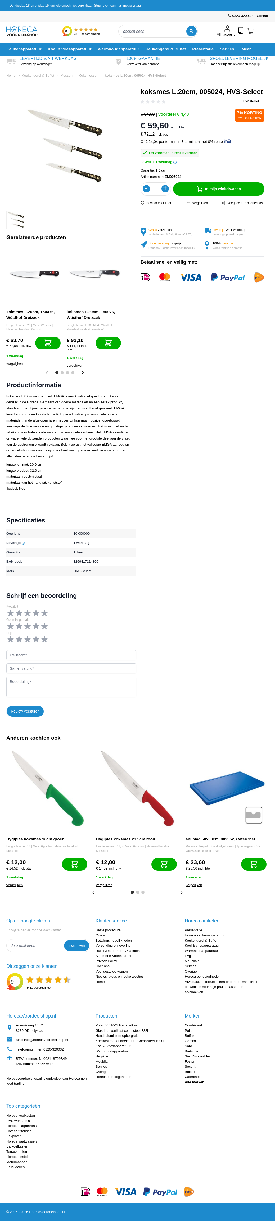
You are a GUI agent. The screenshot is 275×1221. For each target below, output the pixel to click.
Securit (190, 1067)
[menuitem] (24, 49)
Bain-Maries (15, 1167)
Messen (67, 75)
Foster (190, 1061)
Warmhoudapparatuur (201, 951)
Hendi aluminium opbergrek (117, 1036)
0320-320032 (53, 1049)
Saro (188, 1046)
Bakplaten (14, 1136)
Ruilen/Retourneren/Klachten (118, 951)
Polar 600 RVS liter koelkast (117, 1025)
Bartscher (192, 1051)
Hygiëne (191, 956)
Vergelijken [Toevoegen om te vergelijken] (196, 203)
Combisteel (193, 1025)
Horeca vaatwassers (22, 1141)
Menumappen (17, 1162)
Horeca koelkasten (20, 1115)
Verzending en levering (113, 945)
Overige (191, 971)
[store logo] (26, 31)
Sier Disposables (198, 1056)
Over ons (103, 966)
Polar (189, 1031)
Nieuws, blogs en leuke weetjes (119, 976)
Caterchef (192, 1077)
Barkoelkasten (17, 1146)
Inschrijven (76, 945)
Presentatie (193, 930)
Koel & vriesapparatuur (202, 945)
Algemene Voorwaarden (114, 956)
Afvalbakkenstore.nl (200, 982)
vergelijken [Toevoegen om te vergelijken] (14, 364)
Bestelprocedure (108, 930)
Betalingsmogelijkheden (114, 940)
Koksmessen (88, 75)
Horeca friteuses (18, 1131)
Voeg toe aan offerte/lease (242, 203)
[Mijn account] (226, 31)
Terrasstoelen (16, 1152)
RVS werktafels (18, 1121)
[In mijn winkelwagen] (48, 343)
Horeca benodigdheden (202, 976)
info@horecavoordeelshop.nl (46, 1040)
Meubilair (192, 961)
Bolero (190, 1072)
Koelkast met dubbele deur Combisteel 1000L (130, 1041)
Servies (190, 966)
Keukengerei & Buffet (38, 75)
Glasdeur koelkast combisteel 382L (122, 1031)
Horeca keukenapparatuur (204, 935)
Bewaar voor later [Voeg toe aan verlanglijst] (156, 203)
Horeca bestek (17, 1157)
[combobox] (158, 31)
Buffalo (190, 1036)
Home (11, 75)
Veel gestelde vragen (112, 971)
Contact (263, 16)
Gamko (190, 1041)
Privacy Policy (106, 961)
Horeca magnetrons (21, 1126)
